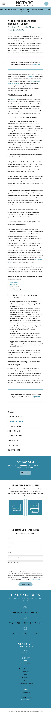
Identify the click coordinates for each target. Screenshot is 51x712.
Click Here (25, 473)
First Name (11, 538)
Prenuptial (13, 291)
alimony (36, 259)
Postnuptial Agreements (24, 291)
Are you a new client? (13, 557)
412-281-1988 (25, 652)
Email (9, 553)
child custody (30, 76)
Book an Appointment (25, 669)
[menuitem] (25, 417)
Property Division (14, 282)
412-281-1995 (25, 657)
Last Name (10, 543)
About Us (25, 666)
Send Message (25, 584)
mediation (13, 99)
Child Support (13, 284)
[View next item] (27, 519)
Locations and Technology (25, 683)
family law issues (32, 86)
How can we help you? (13, 562)
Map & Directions (25, 699)
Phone (9, 548)
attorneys (32, 81)
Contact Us (25, 677)
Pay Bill (25, 680)
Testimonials (25, 671)
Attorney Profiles (25, 663)
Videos (25, 674)
